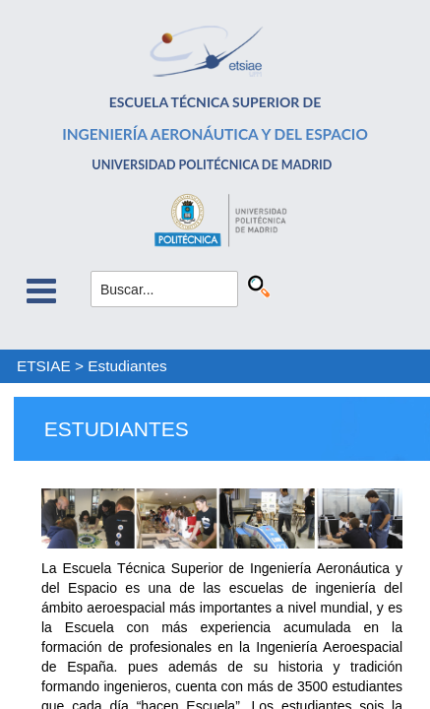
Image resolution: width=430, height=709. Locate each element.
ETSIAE (44, 365)
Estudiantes (127, 365)
